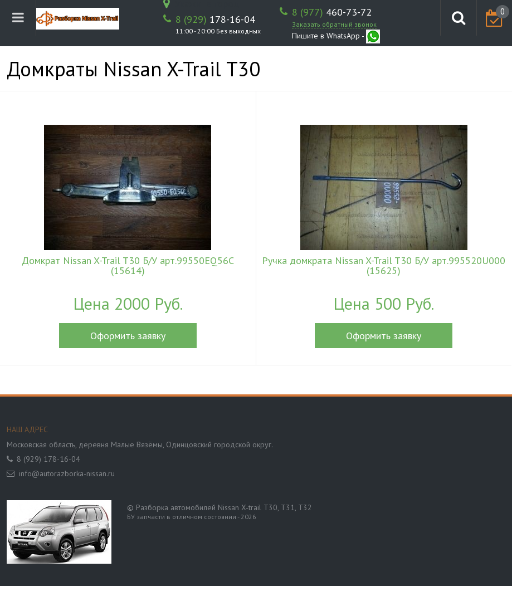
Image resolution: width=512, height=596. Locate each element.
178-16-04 (215, 19)
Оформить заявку (127, 335)
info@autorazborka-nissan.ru (67, 473)
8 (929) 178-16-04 (48, 459)
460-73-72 (332, 12)
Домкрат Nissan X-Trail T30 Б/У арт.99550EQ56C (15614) (128, 266)
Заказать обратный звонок (334, 24)
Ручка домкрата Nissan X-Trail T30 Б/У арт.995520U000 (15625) (383, 266)
